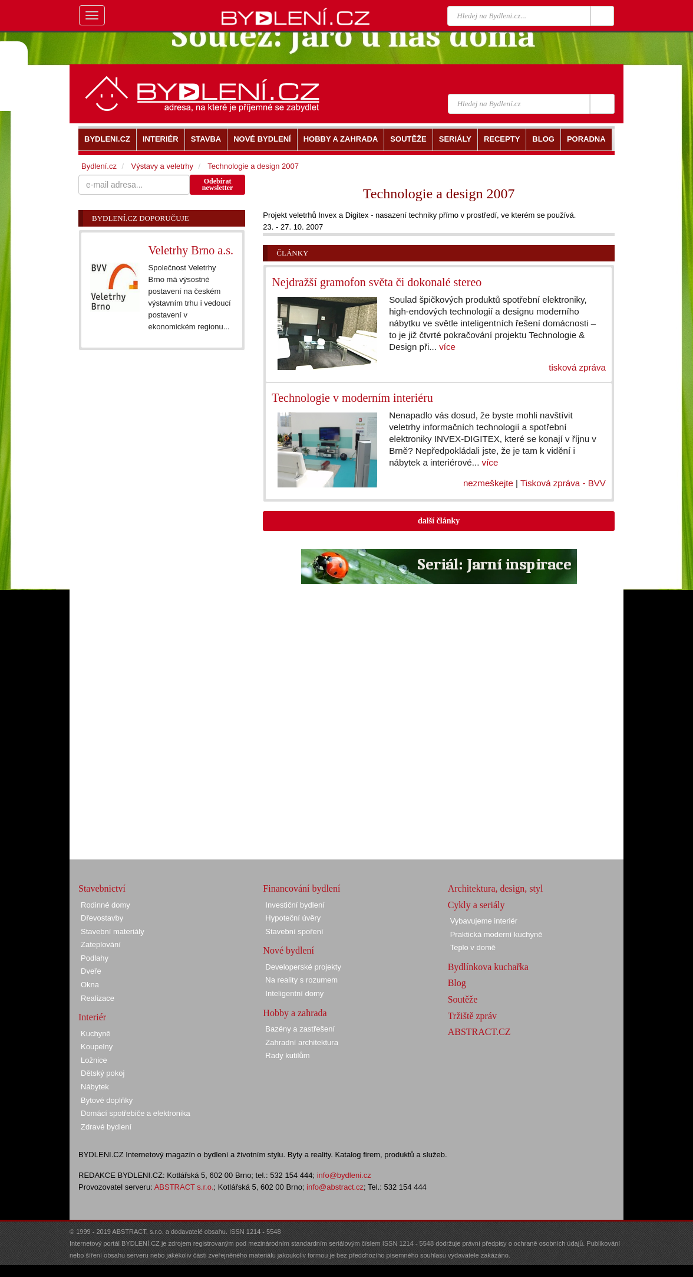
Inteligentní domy (294, 993)
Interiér (92, 1017)
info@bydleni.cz (344, 1175)
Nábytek (95, 1086)
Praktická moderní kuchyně (496, 934)
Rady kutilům (287, 1055)
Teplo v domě (473, 947)
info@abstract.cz (335, 1187)
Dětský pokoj (102, 1073)
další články (439, 520)
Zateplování (101, 944)
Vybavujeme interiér (483, 920)
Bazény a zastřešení (300, 1028)
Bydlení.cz (99, 166)
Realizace (97, 998)
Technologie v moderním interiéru (352, 397)
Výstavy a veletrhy (162, 166)
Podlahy (94, 958)
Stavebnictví (102, 888)
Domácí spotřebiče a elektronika (135, 1113)
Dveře (91, 971)
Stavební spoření (294, 931)
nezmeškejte (488, 483)
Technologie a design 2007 (253, 166)
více (447, 347)
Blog (457, 983)
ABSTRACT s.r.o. (184, 1187)
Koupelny (97, 1046)
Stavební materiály (112, 931)
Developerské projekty (303, 966)
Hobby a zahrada (294, 1013)
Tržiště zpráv (472, 1016)
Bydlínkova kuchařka (488, 967)
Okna (90, 984)
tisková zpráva (577, 367)
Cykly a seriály (476, 905)
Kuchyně (96, 1033)
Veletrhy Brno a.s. (190, 250)
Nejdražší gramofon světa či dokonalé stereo (376, 282)
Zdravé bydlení (106, 1126)
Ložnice (94, 1060)
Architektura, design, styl (495, 888)
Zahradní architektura (301, 1042)
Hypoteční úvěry (293, 917)
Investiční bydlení (294, 905)
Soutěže (463, 999)
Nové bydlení (288, 950)
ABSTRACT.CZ (479, 1032)
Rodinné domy (105, 905)
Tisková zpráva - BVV (563, 483)
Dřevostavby (102, 917)
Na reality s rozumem (301, 979)
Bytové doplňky (107, 1100)
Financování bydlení (301, 888)
